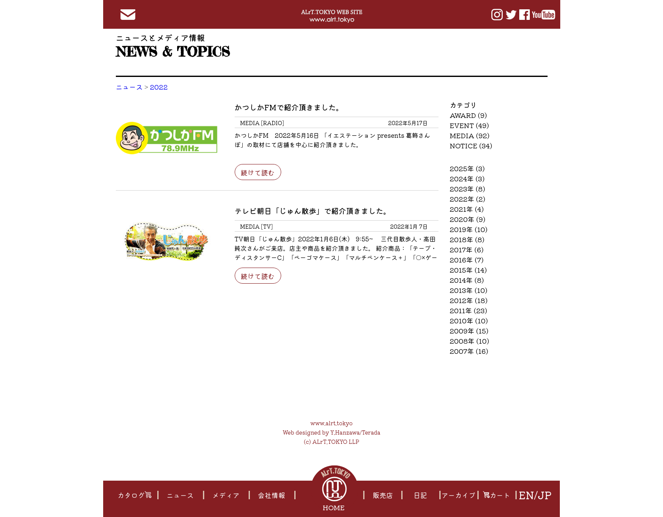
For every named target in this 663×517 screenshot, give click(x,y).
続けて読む (257, 172)
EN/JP (534, 495)
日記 (420, 495)
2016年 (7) (467, 259)
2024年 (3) (467, 178)
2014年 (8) (467, 280)
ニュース (129, 87)
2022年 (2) (467, 199)
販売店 (383, 495)
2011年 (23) (469, 310)
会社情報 (271, 495)
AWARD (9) (468, 115)
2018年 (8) (467, 239)
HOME (334, 507)
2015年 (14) (468, 270)
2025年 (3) (467, 168)
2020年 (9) (468, 219)
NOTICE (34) (471, 145)
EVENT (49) (469, 125)
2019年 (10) (469, 229)
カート (496, 495)
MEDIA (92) (470, 135)
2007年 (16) (469, 351)
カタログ (134, 495)
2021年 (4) (467, 209)
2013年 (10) (469, 290)
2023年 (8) (467, 188)
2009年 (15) (469, 331)
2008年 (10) (469, 341)
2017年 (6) (467, 249)
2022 (159, 87)
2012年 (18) (469, 300)
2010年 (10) (469, 320)
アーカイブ (458, 495)
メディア (225, 495)
